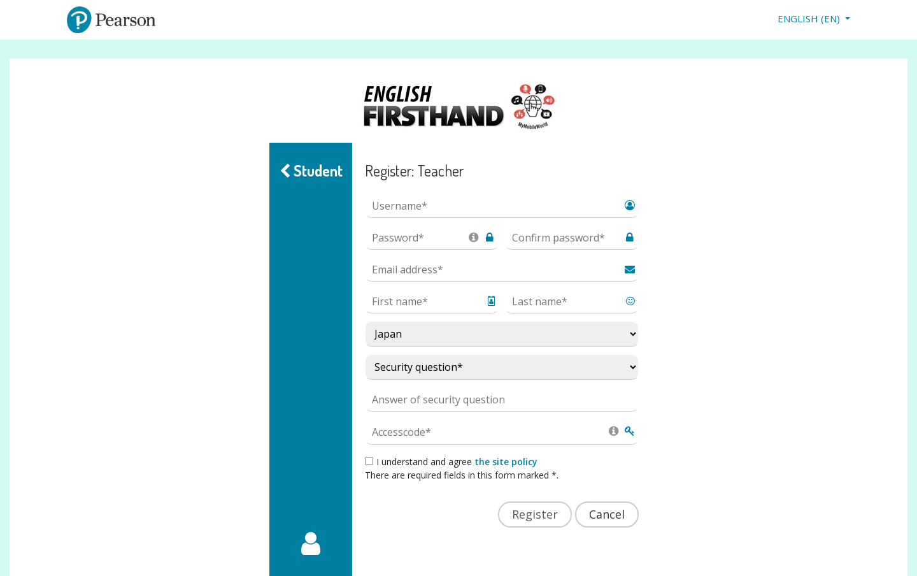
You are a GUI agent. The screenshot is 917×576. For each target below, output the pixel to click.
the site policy (505, 462)
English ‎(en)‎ (810, 18)
